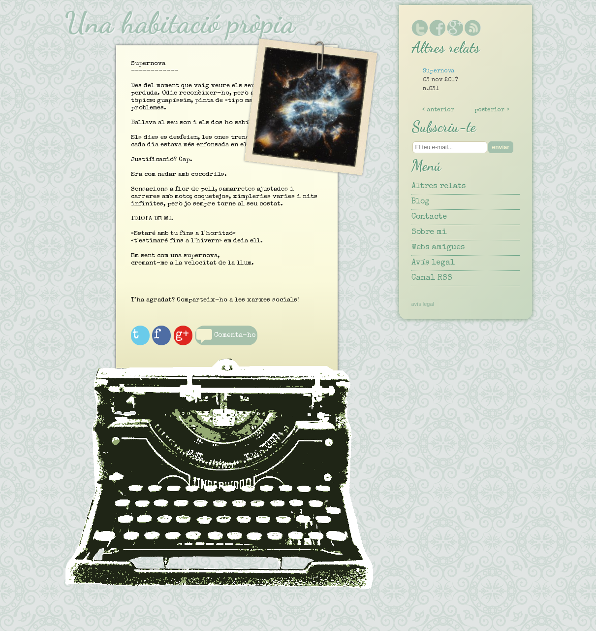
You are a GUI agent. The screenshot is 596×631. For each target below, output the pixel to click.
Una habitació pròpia (179, 22)
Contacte (429, 217)
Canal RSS (431, 278)
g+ (193, 339)
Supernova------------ (227, 215)
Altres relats (438, 187)
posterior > (492, 110)
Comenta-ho (223, 348)
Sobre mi (428, 232)
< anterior (438, 110)
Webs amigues (438, 248)
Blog (420, 202)
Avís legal (433, 263)
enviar (500, 147)
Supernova (439, 71)
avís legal (422, 304)
